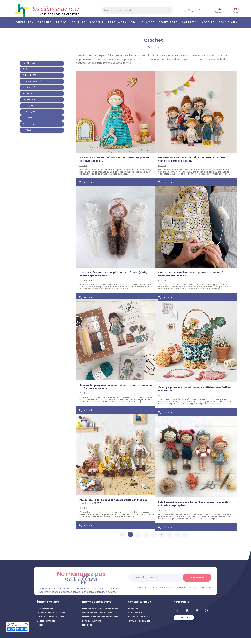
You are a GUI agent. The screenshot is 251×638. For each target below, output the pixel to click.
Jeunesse (147, 22)
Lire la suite (86, 179)
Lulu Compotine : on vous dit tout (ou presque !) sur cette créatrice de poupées (189, 497)
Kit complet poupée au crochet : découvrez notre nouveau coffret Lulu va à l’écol (109, 381)
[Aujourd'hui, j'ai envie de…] (137, 10)
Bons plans (228, 22)
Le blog (40, 624)
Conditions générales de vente (97, 612)
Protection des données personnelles (100, 616)
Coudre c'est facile (46, 620)
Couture (78, 22)
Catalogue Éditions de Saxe (50, 616)
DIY (133, 22)
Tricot (61, 22)
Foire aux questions (91, 620)
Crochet (44, 22)
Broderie (96, 22)
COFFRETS (189, 22)
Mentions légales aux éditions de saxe (100, 608)
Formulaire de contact (139, 620)
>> (185, 534)
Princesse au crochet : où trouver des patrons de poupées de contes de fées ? (109, 153)
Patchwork (117, 22)
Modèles (208, 22)
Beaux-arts (168, 22)
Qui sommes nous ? (46, 608)
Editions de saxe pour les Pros (51, 612)
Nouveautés (23, 22)
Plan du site (87, 624)
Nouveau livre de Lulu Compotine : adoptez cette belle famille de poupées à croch (191, 153)
